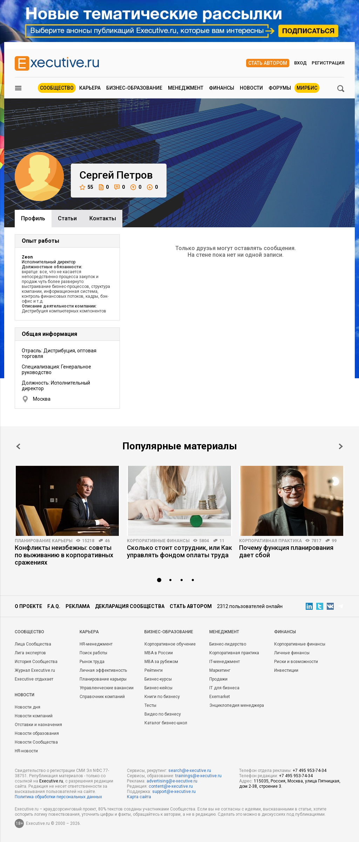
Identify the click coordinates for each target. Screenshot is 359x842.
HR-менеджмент (96, 644)
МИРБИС (307, 88)
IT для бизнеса (224, 687)
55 (86, 187)
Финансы (221, 88)
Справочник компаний (102, 696)
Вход (300, 62)
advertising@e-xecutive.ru (172, 781)
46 (107, 540)
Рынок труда (92, 661)
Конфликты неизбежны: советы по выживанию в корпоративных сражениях (64, 555)
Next (340, 446)
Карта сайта (139, 796)
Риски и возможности (296, 661)
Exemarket (219, 696)
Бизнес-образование (134, 88)
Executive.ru (51, 781)
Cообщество (29, 631)
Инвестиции (286, 670)
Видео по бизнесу (162, 714)
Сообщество (57, 88)
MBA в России (158, 652)
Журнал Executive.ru (35, 670)
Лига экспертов (30, 652)
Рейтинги (153, 670)
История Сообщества (36, 661)
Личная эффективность (103, 670)
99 (334, 540)
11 (221, 540)
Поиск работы (93, 652)
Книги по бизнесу (162, 696)
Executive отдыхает (34, 679)
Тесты (150, 705)
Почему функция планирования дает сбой (286, 551)
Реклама (78, 606)
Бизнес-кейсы (158, 687)
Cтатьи (67, 218)
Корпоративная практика (270, 540)
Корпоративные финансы (158, 540)
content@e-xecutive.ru (171, 786)
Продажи (218, 679)
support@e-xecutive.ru (174, 791)
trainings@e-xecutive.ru (198, 775)
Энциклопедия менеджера (236, 705)
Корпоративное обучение (170, 644)
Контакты (102, 218)
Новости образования (37, 733)
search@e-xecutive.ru (189, 770)
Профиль (33, 218)
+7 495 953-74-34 (309, 770)
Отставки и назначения (38, 724)
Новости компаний (34, 715)
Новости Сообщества (36, 742)
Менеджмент (185, 88)
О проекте (28, 606)
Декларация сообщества (129, 606)
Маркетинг (219, 670)
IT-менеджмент (224, 661)
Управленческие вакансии (107, 687)
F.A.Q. (53, 606)
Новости (251, 88)
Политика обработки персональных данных (58, 796)
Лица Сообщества (33, 644)
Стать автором (267, 63)
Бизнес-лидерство (227, 644)
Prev (18, 446)
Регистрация (328, 62)
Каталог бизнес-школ (165, 722)
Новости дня (27, 707)
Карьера (90, 88)
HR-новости (26, 750)
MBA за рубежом (161, 661)
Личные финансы (292, 652)
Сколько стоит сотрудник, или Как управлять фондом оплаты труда (179, 551)
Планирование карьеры (44, 540)
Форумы (280, 88)
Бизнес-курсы (158, 679)
